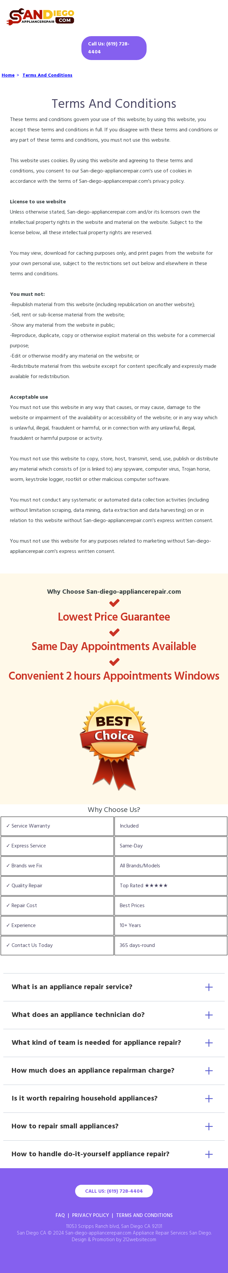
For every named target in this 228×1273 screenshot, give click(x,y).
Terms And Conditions (47, 75)
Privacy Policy (90, 1216)
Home (8, 75)
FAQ (60, 1216)
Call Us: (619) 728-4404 (108, 48)
